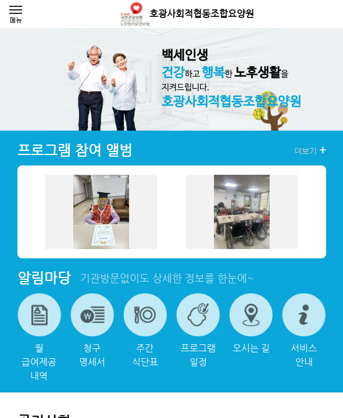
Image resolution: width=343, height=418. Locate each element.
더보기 (310, 150)
